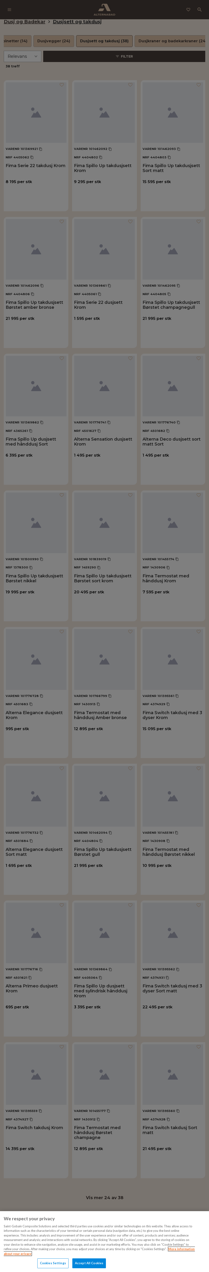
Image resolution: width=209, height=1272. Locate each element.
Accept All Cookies (89, 1263)
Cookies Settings (53, 1263)
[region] (104, 1241)
